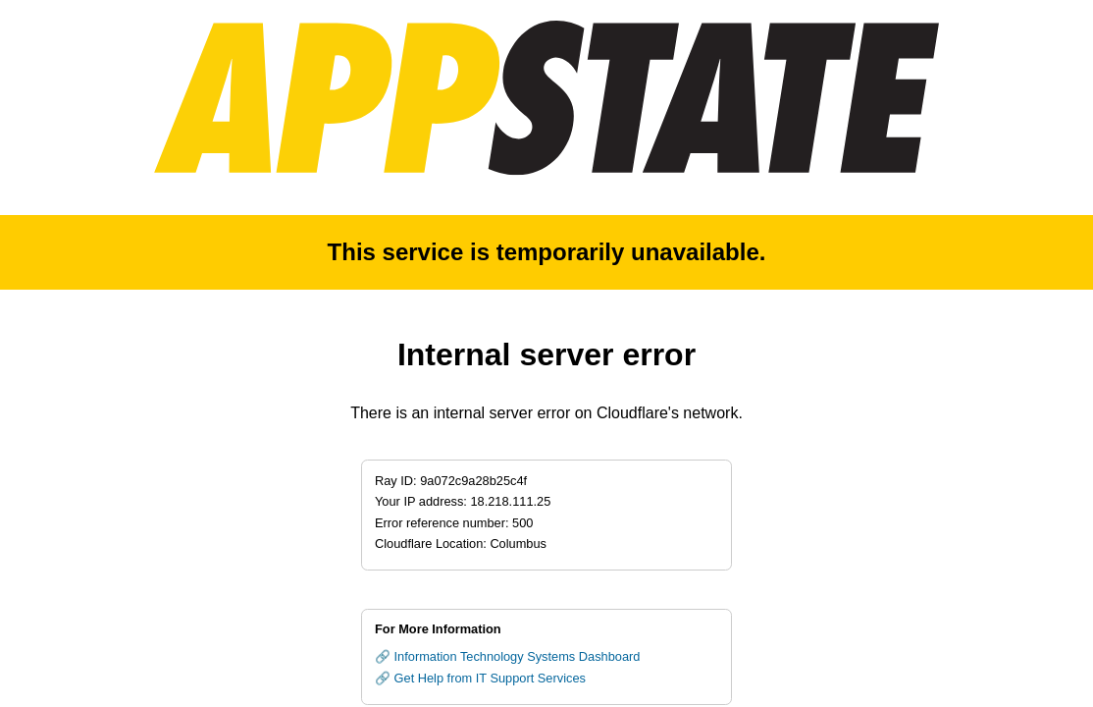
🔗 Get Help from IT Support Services (480, 678)
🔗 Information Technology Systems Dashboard (507, 656)
